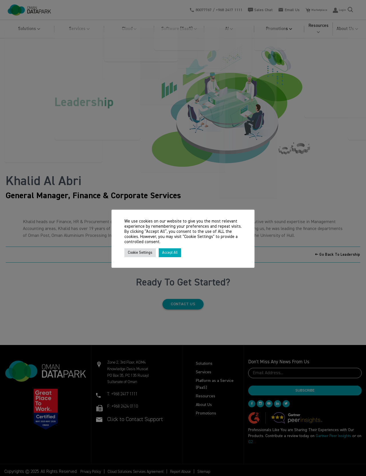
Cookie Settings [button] (140, 253)
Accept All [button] (170, 253)
